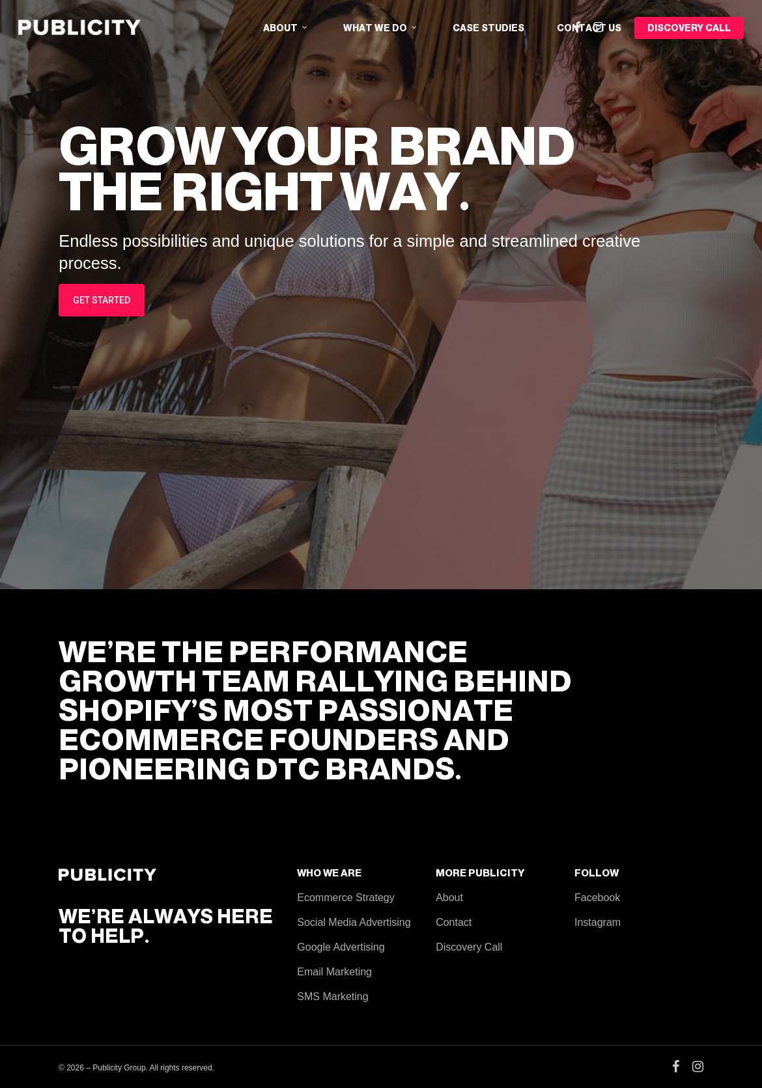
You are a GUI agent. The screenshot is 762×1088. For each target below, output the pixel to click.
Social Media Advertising (353, 922)
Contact (454, 922)
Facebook (597, 897)
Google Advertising (340, 947)
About (449, 897)
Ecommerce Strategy (345, 897)
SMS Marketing (332, 996)
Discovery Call (469, 947)
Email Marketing (334, 971)
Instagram (597, 922)
